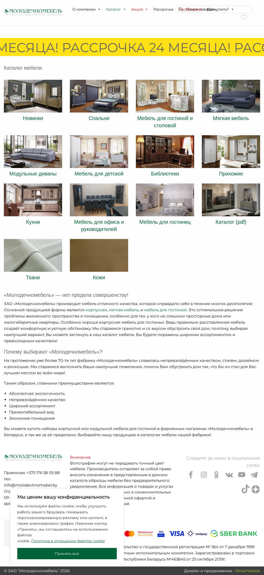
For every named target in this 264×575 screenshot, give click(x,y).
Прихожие (231, 174)
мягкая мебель (124, 309)
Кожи (99, 277)
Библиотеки (165, 174)
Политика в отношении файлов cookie (68, 541)
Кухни (33, 222)
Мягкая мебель (231, 118)
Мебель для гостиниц (165, 222)
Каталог (116, 9)
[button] (99, 9)
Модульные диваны (33, 174)
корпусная (96, 309)
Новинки (33, 118)
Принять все (67, 553)
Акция (139, 9)
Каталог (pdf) (231, 222)
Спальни (99, 118)
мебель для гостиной (165, 309)
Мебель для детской (99, 174)
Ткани (33, 277)
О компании (86, 9)
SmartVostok (248, 570)
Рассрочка (163, 9)
